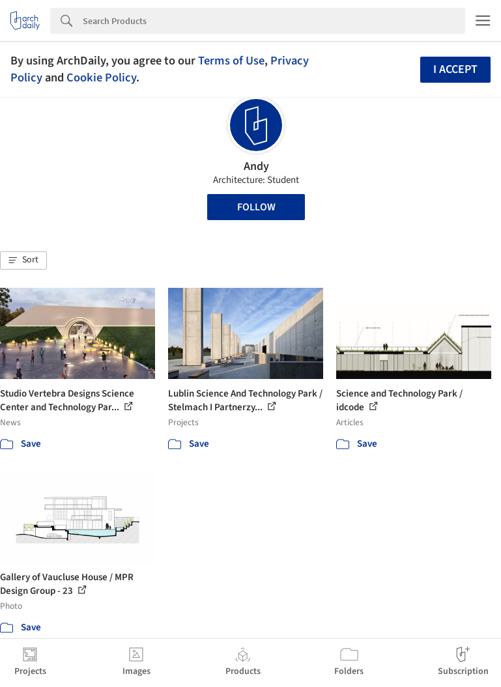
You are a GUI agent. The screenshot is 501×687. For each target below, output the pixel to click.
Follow (256, 207)
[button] (23, 260)
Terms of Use (231, 60)
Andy (256, 166)
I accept (455, 69)
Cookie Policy (101, 77)
